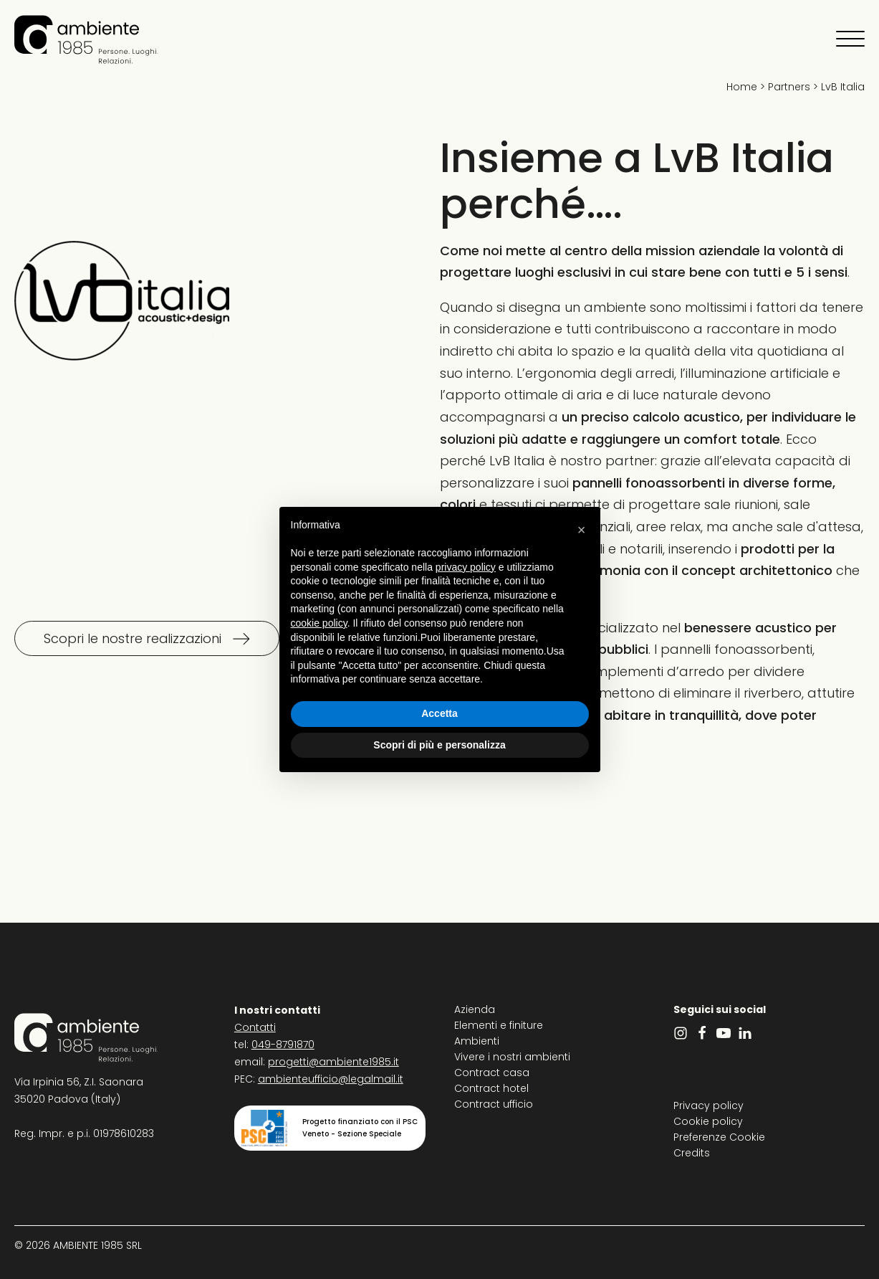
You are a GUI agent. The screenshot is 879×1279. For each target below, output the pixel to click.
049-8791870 (282, 1044)
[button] (581, 529)
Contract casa (491, 1072)
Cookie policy (708, 1121)
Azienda (474, 1009)
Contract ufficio (493, 1104)
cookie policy (319, 623)
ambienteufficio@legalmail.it (330, 1079)
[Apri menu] (850, 39)
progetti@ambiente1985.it (333, 1062)
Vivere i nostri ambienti (512, 1057)
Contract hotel (491, 1088)
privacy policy (466, 567)
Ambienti (476, 1041)
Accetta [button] (439, 713)
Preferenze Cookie (719, 1137)
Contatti (255, 1027)
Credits (691, 1153)
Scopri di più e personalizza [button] (439, 745)
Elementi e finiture (498, 1025)
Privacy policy (708, 1105)
